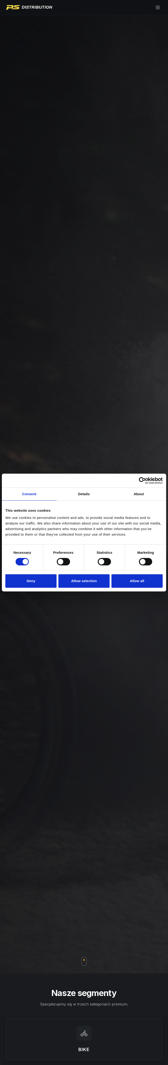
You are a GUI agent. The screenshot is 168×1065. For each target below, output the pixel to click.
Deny (31, 581)
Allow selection (84, 581)
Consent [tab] (29, 494)
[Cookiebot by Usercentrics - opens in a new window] (142, 480)
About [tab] (139, 494)
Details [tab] (84, 494)
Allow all (137, 581)
